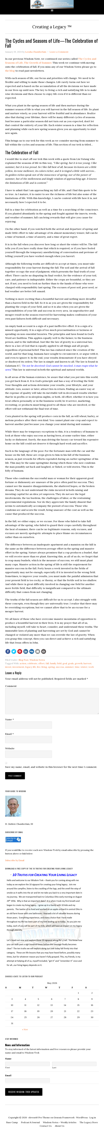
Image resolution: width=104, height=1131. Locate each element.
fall (47, 663)
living (44, 667)
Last (54, 1067)
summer (69, 667)
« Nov (25, 1029)
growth (78, 663)
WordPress (82, 1115)
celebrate (32, 663)
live (38, 667)
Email (9, 733)
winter (84, 667)
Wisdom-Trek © (52, 4)
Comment (11, 686)
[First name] (27, 1064)
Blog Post (23, 659)
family (53, 663)
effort (41, 663)
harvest (87, 663)
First (7, 1067)
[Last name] (74, 1064)
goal (65, 663)
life (34, 667)
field (59, 663)
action (23, 663)
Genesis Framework (64, 1115)
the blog (10, 70)
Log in (92, 1115)
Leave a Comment (59, 51)
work (91, 667)
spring (51, 667)
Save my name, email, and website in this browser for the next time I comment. (51, 766)
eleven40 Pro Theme (39, 1115)
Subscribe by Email (14, 860)
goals (71, 663)
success (60, 667)
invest (8, 667)
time (77, 667)
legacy (28, 667)
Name (9, 719)
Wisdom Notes (37, 659)
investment (18, 667)
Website (9, 748)
